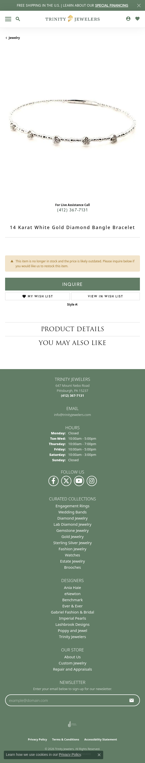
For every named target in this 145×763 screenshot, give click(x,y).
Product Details (72, 329)
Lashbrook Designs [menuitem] (72, 624)
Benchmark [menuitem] (72, 599)
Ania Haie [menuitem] (72, 587)
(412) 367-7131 (72, 209)
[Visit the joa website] (72, 724)
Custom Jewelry (72, 662)
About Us (72, 656)
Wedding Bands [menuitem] (72, 511)
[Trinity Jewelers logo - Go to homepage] (72, 19)
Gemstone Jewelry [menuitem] (72, 530)
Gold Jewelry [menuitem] (72, 536)
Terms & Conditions (65, 739)
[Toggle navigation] (8, 19)
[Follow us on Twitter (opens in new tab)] (66, 481)
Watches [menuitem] (72, 554)
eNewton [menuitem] (72, 593)
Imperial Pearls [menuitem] (72, 618)
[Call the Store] (72, 395)
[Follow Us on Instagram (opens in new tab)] (92, 481)
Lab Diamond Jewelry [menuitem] (72, 524)
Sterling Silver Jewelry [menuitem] (72, 542)
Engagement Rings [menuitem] (72, 505)
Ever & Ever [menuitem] (72, 605)
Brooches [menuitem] (72, 567)
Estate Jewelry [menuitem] (72, 561)
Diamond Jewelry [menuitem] (72, 518)
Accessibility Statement (100, 739)
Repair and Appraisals (72, 669)
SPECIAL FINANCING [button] (111, 5)
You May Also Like (72, 343)
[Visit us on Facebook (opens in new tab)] (53, 481)
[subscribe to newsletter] (132, 700)
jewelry (14, 38)
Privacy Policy (37, 739)
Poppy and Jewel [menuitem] (72, 630)
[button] (18, 19)
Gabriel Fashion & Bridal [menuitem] (72, 612)
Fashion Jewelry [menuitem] (72, 548)
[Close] (139, 5)
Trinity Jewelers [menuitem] (72, 636)
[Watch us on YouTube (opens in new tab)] (79, 481)
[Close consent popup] (99, 754)
